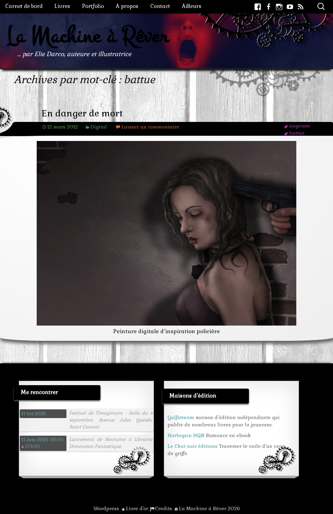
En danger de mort (82, 113)
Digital (98, 127)
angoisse (299, 126)
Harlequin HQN (186, 435)
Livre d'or (137, 508)
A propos (127, 6)
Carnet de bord (24, 6)
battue (297, 133)
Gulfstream (181, 417)
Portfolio (93, 6)
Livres (62, 6)
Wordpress (106, 508)
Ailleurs (191, 6)
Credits (163, 508)
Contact (160, 6)
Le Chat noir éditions (192, 446)
